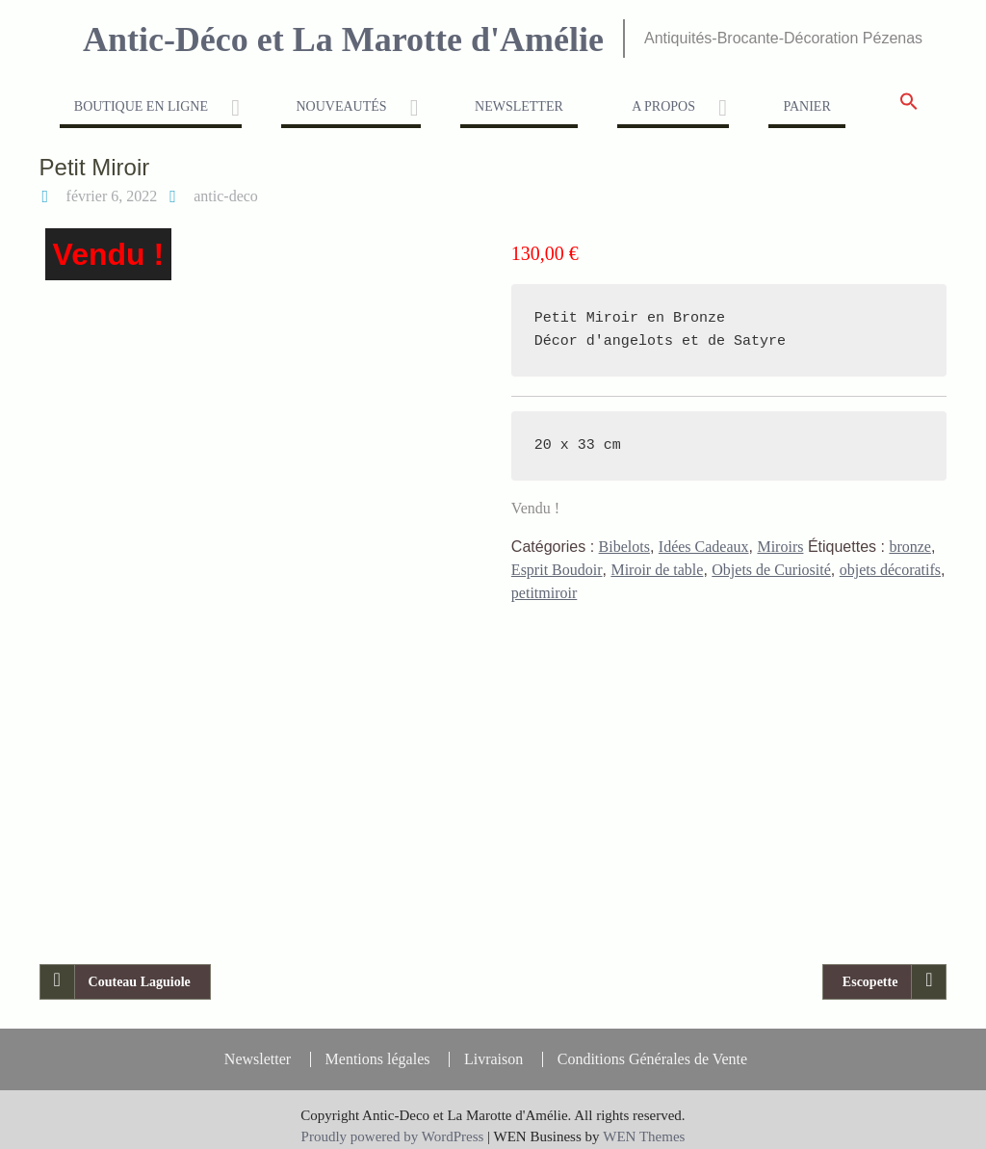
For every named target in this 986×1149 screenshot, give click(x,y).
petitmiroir (544, 593)
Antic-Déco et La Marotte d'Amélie (343, 39)
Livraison (493, 1046)
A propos (663, 106)
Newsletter (519, 106)
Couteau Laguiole (140, 968)
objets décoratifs (890, 569)
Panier (806, 106)
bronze (910, 546)
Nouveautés (341, 106)
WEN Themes (644, 1123)
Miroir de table (656, 569)
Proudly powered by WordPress (392, 1123)
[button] (909, 107)
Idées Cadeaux (704, 546)
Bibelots (624, 546)
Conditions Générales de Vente (652, 1046)
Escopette (870, 968)
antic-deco (226, 196)
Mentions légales (377, 1046)
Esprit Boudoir (557, 569)
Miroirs (780, 546)
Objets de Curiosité (771, 569)
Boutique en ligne (141, 106)
